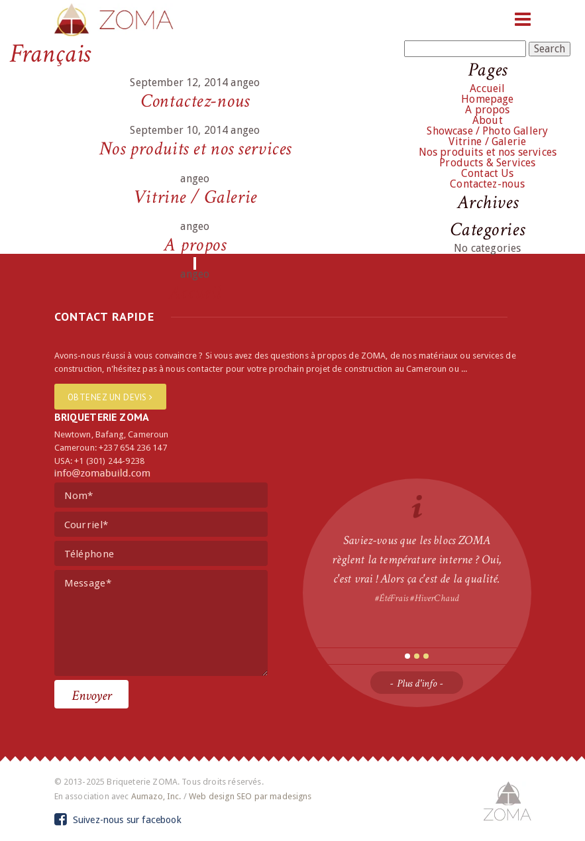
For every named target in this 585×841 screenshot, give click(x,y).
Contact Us (487, 173)
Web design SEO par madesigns (250, 796)
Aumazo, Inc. (156, 796)
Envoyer (91, 695)
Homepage (487, 99)
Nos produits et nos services (195, 149)
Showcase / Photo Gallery (487, 131)
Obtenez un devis (110, 398)
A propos (195, 245)
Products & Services (487, 162)
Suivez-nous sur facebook (118, 819)
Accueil (195, 292)
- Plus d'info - (416, 684)
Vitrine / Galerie (195, 197)
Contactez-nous (194, 101)
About (487, 120)
